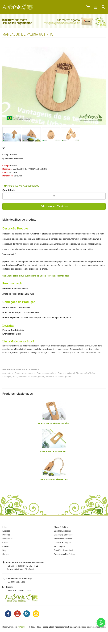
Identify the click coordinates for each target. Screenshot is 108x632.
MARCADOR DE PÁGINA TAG (54, 479)
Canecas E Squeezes (63, 535)
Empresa (6, 531)
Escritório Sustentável (63, 550)
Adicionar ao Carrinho (53, 206)
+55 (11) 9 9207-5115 (16, 582)
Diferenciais (7, 539)
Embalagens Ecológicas (64, 554)
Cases (5, 542)
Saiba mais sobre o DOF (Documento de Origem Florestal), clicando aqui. (35, 276)
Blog (4, 550)
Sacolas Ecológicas (62, 531)
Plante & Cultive (61, 527)
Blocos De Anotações (63, 539)
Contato (5, 554)
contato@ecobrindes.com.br (19, 590)
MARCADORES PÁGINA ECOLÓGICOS (21, 186)
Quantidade (8, 190)
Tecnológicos (59, 546)
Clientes (5, 546)
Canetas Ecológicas (62, 542)
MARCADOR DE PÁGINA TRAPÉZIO (54, 423)
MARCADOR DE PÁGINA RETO (54, 451)
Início (4, 527)
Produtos (6, 535)
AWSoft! (21, 627)
